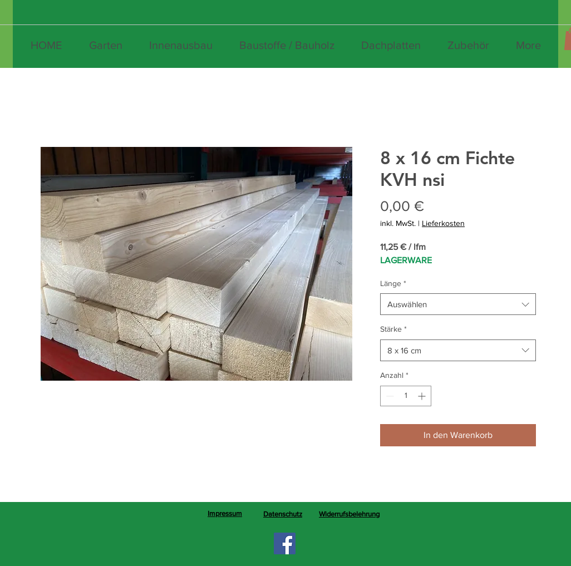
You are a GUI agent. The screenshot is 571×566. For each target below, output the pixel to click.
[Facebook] (285, 543)
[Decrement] (389, 396)
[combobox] (458, 304)
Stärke (393, 328)
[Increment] (423, 396)
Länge (393, 283)
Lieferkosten (443, 223)
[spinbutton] (406, 396)
